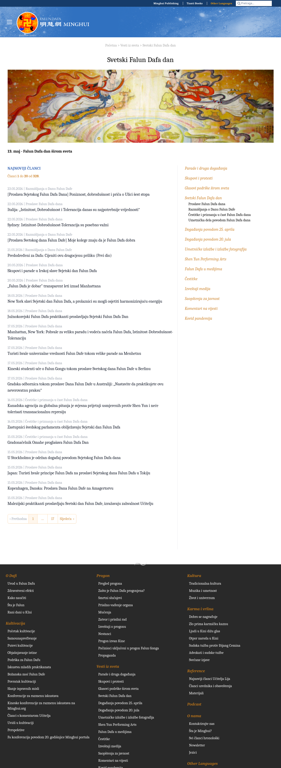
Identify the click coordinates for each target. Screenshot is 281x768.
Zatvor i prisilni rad (112, 619)
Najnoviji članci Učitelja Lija (209, 679)
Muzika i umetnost (203, 591)
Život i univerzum (202, 598)
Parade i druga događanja (206, 168)
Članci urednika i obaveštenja (210, 686)
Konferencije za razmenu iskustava (33, 696)
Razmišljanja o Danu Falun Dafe (211, 209)
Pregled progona (110, 584)
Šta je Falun (16, 605)
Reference (196, 671)
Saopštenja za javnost (202, 298)
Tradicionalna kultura (205, 584)
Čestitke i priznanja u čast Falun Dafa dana (219, 215)
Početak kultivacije (21, 631)
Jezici (193, 752)
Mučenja (104, 612)
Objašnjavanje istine (22, 653)
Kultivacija (15, 623)
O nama (194, 716)
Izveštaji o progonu (112, 627)
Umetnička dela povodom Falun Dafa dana (219, 220)
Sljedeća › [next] (67, 519)
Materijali (196, 693)
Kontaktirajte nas (202, 724)
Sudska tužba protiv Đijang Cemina (214, 646)
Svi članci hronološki (204, 738)
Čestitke (191, 279)
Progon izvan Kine (111, 641)
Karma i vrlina (200, 609)
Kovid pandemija (198, 318)
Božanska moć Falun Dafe (26, 674)
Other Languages (221, 3)
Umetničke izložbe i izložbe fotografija (216, 249)
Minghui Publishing (166, 3)
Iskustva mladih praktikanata (29, 667)
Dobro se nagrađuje (203, 617)
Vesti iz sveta (129, 45)
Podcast (194, 704)
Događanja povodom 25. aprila (210, 229)
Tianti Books (195, 3)
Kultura (194, 575)
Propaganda (107, 655)
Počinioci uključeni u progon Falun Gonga (128, 648)
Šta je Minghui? (200, 731)
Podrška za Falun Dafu (24, 660)
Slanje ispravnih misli (23, 689)
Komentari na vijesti (201, 308)
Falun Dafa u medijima (203, 269)
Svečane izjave (199, 660)
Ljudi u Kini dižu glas (204, 631)
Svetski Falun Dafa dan (159, 45)
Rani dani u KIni (20, 612)
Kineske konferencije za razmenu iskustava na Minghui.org (41, 705)
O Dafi (11, 575)
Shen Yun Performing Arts (205, 259)
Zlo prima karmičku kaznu (208, 624)
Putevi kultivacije (20, 646)
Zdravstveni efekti (21, 591)
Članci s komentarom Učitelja (29, 716)
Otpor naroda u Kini (203, 638)
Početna (111, 45)
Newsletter (197, 745)
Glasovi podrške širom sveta (207, 188)
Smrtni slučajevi (110, 598)
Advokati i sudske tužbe (206, 653)
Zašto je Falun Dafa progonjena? (121, 591)
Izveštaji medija (197, 288)
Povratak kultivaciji (22, 681)
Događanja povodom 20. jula (208, 239)
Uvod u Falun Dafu (21, 584)
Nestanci (104, 634)
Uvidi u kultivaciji (21, 723)
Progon (103, 575)
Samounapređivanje (22, 638)
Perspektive (16, 730)
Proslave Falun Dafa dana (206, 204)
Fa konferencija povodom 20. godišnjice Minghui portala (49, 737)
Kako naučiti (17, 598)
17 (52, 519)
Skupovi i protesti (199, 178)
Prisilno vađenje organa (115, 605)
